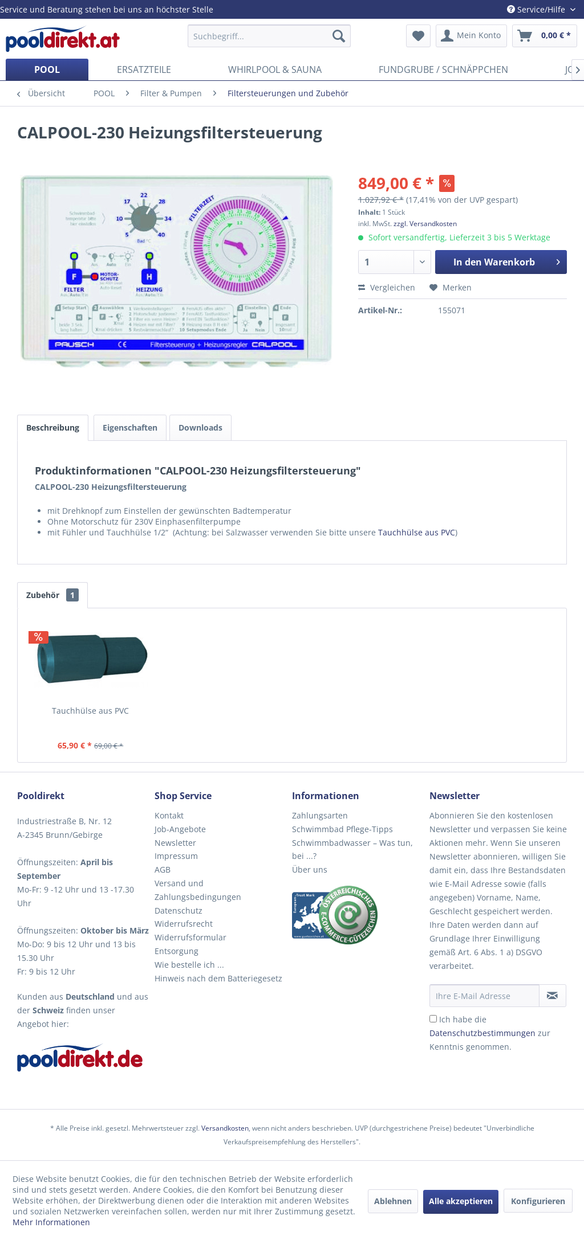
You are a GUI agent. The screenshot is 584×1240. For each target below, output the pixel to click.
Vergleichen (386, 287)
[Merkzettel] (418, 35)
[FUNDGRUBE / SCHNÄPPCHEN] (443, 69)
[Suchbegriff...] (269, 35)
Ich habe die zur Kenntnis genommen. (489, 1033)
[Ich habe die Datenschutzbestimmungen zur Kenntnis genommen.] (433, 1018)
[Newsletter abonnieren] (552, 995)
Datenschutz (178, 910)
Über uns (309, 869)
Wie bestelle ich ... (189, 964)
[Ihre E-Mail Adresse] (484, 995)
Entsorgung (176, 951)
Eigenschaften (130, 427)
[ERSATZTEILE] (144, 69)
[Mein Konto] (471, 35)
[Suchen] (339, 35)
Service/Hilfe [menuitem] (537, 9)
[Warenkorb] (544, 35)
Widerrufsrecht (184, 923)
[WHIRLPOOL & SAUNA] (275, 69)
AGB (163, 869)
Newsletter (175, 842)
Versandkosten (225, 1128)
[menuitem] (269, 35)
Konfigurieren (538, 1201)
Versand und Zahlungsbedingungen (198, 890)
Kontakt (169, 815)
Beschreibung (52, 427)
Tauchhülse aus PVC (416, 532)
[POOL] (47, 69)
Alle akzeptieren (461, 1201)
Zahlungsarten (320, 815)
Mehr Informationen (51, 1222)
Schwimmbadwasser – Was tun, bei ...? (352, 849)
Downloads (200, 427)
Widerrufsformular (190, 937)
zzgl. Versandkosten (425, 223)
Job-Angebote (180, 829)
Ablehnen (393, 1201)
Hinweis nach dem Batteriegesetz (218, 978)
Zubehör (52, 595)
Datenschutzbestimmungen (482, 1033)
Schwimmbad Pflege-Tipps (342, 829)
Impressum (176, 855)
